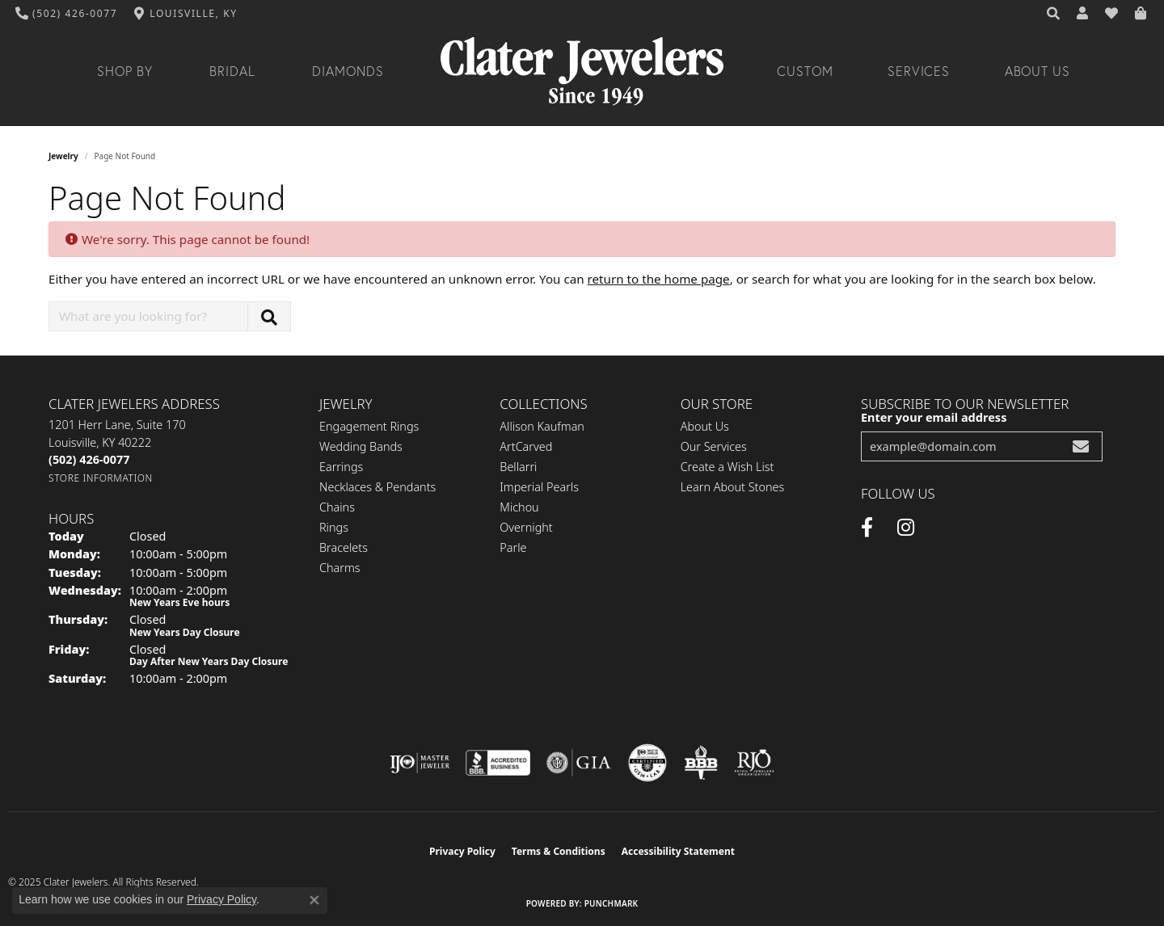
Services (919, 71)
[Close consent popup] (314, 900)
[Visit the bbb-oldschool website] (701, 763)
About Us (1038, 71)
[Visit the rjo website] (754, 763)
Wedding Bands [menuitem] (361, 446)
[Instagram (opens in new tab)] (905, 527)
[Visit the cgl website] (647, 763)
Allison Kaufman (542, 426)
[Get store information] (100, 478)
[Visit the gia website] (578, 763)
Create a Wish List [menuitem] (727, 466)
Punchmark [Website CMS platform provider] (611, 903)
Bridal (232, 71)
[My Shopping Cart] (1141, 13)
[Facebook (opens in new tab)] (867, 527)
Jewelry (63, 156)
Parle (513, 547)
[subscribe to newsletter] (1081, 446)
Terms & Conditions (558, 851)
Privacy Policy (462, 851)
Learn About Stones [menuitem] (733, 487)
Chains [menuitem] (337, 507)
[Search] (1054, 13)
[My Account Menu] (1083, 13)
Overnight (526, 527)
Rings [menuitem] (333, 527)
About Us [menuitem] (705, 426)
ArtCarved (526, 446)
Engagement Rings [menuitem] (369, 426)
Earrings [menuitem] (341, 466)
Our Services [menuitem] (714, 446)
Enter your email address (933, 417)
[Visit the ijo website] (420, 763)
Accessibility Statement (678, 851)
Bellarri (518, 466)
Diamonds (348, 71)
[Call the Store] (88, 459)
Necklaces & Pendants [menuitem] (377, 487)
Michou (519, 507)
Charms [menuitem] (340, 567)
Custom (805, 71)
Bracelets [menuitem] (343, 547)
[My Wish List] (1112, 13)
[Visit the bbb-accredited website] (498, 763)
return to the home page (659, 279)
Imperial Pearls (539, 487)
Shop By (125, 71)
